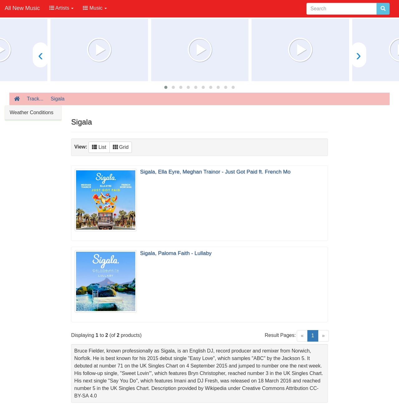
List (99, 147)
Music (95, 8)
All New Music (22, 8)
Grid (121, 147)
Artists (61, 8)
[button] (166, 87)
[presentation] (40, 54)
